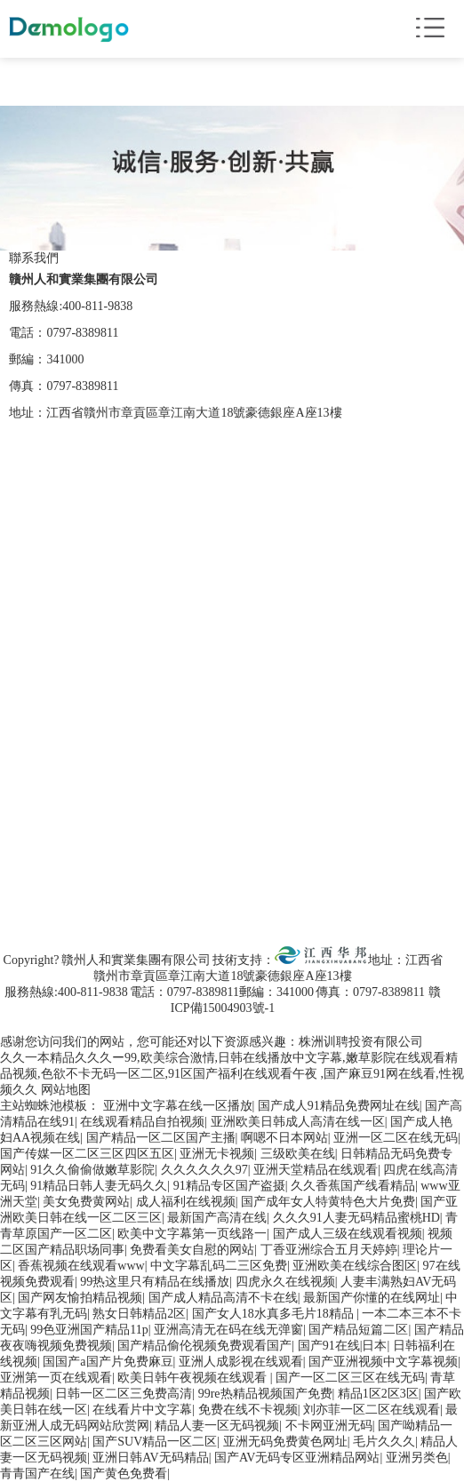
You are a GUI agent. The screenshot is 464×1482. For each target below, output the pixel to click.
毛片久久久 (384, 1441)
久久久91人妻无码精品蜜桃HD (356, 1217)
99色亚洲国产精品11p (89, 1329)
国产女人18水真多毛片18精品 (274, 1313)
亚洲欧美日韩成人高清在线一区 (298, 1121)
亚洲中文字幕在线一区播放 (177, 1105)
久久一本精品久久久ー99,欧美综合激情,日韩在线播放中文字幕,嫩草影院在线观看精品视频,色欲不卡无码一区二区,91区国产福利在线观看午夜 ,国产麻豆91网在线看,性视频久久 (232, 1073)
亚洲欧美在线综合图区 (354, 1265)
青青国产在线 (37, 1473)
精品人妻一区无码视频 (217, 1425)
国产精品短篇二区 (358, 1329)
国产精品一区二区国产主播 (161, 1137)
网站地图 (66, 1089)
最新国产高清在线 (217, 1217)
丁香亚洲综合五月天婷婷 (328, 1249)
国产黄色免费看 (123, 1473)
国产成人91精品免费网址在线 (339, 1105)
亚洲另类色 (417, 1457)
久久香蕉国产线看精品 (353, 1185)
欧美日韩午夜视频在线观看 (193, 1377)
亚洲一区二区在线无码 (395, 1137)
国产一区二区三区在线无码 (350, 1377)
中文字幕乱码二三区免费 (218, 1265)
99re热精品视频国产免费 (265, 1393)
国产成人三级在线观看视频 (347, 1233)
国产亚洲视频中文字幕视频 (383, 1361)
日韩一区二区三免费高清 (123, 1393)
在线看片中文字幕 (142, 1409)
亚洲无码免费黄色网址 (285, 1441)
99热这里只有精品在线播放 (154, 1281)
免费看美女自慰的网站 (192, 1249)
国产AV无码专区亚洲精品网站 (297, 1457)
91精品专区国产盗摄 (229, 1185)
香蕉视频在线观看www (81, 1265)
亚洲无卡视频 (217, 1153)
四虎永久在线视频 (285, 1281)
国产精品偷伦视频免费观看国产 (204, 1345)
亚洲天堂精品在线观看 (315, 1169)
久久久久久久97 (204, 1169)
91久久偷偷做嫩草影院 (92, 1169)
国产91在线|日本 (343, 1345)
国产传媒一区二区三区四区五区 (87, 1153)
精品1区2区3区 (378, 1393)
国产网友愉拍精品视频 (80, 1297)
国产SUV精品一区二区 (154, 1441)
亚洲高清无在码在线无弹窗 (228, 1329)
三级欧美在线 (297, 1153)
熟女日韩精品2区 (139, 1313)
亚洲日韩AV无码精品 (150, 1457)
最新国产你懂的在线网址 (371, 1297)
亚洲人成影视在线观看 (241, 1361)
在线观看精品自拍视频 (142, 1121)
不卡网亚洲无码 (328, 1425)
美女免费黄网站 (86, 1201)
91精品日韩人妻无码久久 (98, 1185)
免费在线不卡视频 (248, 1409)
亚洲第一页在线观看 (56, 1377)
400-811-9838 (97, 306)
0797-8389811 (82, 332)
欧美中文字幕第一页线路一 (192, 1233)
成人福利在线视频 (186, 1201)
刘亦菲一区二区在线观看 (371, 1409)
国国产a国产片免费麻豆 (107, 1361)
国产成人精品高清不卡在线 (223, 1297)
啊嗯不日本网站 (284, 1137)
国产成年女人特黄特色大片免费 (328, 1201)
